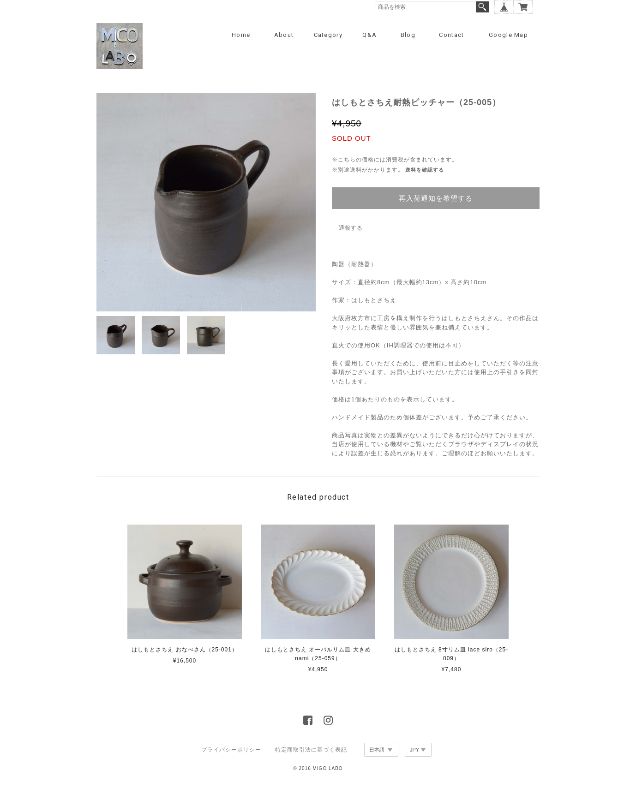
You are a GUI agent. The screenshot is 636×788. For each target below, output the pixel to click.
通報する (351, 228)
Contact (451, 34)
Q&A (369, 34)
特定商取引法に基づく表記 (311, 749)
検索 (482, 6)
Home (241, 34)
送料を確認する (424, 170)
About (284, 34)
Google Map (508, 34)
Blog (408, 34)
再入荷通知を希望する (436, 198)
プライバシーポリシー (231, 749)
